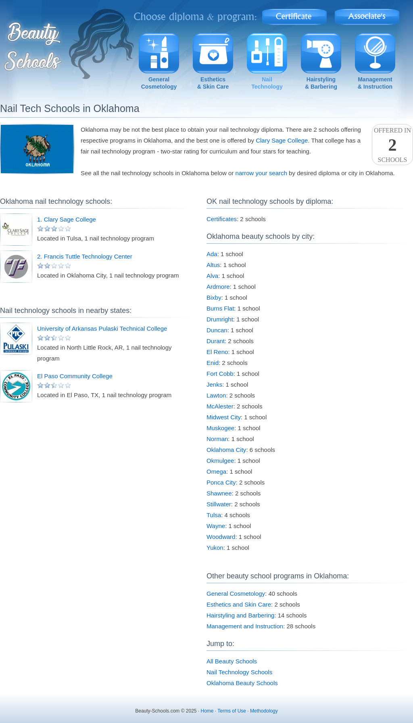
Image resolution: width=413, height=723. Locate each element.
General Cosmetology (235, 593)
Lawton (216, 395)
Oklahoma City (226, 449)
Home (207, 711)
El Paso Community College (75, 376)
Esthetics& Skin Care (213, 83)
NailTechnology (267, 83)
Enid (212, 362)
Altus (213, 264)
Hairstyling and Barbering (240, 615)
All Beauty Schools (231, 661)
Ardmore (218, 286)
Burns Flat (220, 308)
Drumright (219, 319)
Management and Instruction (244, 626)
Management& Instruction (375, 83)
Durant (215, 341)
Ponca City (221, 482)
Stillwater (218, 504)
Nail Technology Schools (239, 672)
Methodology (264, 711)
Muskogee (220, 428)
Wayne (215, 525)
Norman (217, 438)
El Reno (217, 351)
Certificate (294, 14)
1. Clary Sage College (66, 219)
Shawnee (219, 493)
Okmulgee (220, 460)
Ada (211, 254)
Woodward (220, 536)
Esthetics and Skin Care (238, 604)
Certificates (221, 218)
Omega (216, 471)
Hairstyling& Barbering (321, 83)
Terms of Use (231, 711)
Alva (212, 275)
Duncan (216, 330)
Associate (367, 14)
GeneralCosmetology (159, 83)
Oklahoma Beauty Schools (242, 682)
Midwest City (223, 417)
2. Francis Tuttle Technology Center (84, 256)
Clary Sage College (282, 140)
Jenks (214, 384)
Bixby (213, 297)
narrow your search (261, 173)
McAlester (220, 406)
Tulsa (213, 515)
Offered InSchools (392, 145)
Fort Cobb (220, 373)
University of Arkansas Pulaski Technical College (102, 328)
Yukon (214, 547)
